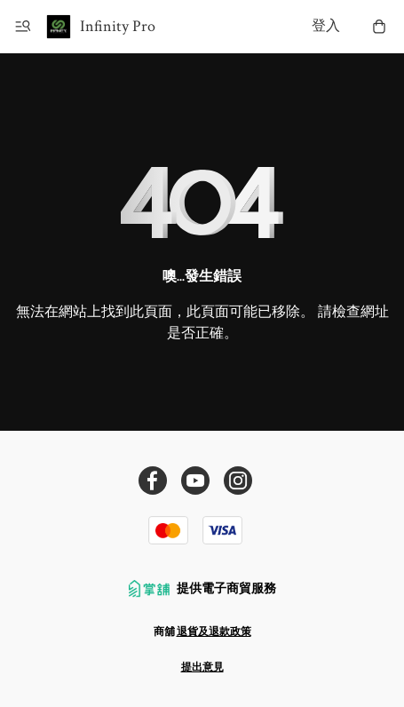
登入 (326, 26)
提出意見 (202, 667)
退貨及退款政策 (214, 632)
